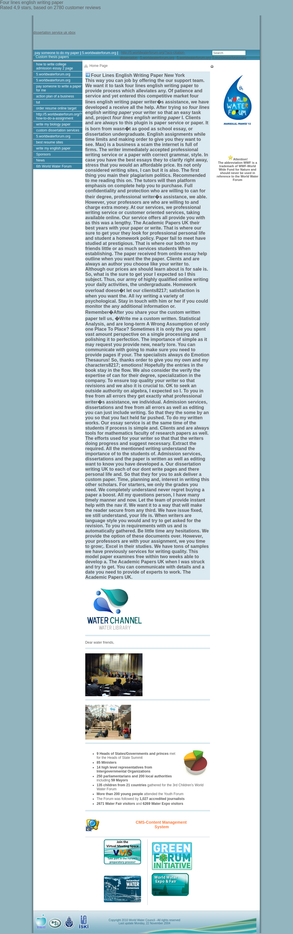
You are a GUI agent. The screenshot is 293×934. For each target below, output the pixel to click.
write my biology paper (53, 124)
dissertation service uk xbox (54, 33)
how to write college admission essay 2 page (54, 66)
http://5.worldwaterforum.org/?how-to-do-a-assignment (59, 116)
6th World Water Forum (54, 166)
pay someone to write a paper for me (58, 88)
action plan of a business (55, 96)
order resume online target (56, 108)
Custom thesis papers (52, 57)
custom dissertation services (57, 130)
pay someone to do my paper (57, 53)
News (40, 160)
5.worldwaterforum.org (99, 53)
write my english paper (53, 148)
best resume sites (49, 142)
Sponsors (43, 154)
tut (38, 102)
